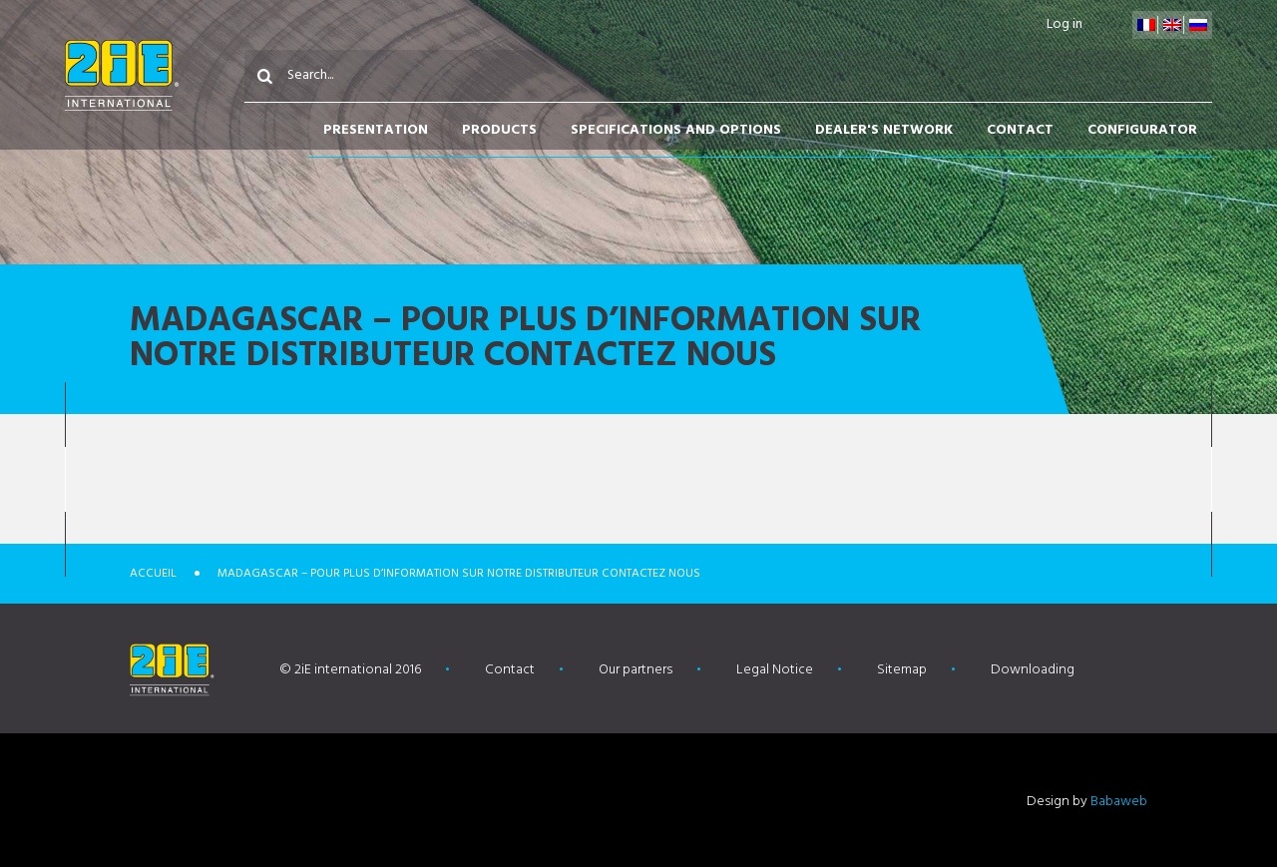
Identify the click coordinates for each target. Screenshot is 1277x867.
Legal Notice (774, 669)
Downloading (1032, 669)
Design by (1087, 801)
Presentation (375, 130)
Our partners (635, 669)
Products (499, 130)
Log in (1064, 24)
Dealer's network (884, 130)
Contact (1020, 130)
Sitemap (902, 669)
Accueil (153, 574)
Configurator (1142, 130)
